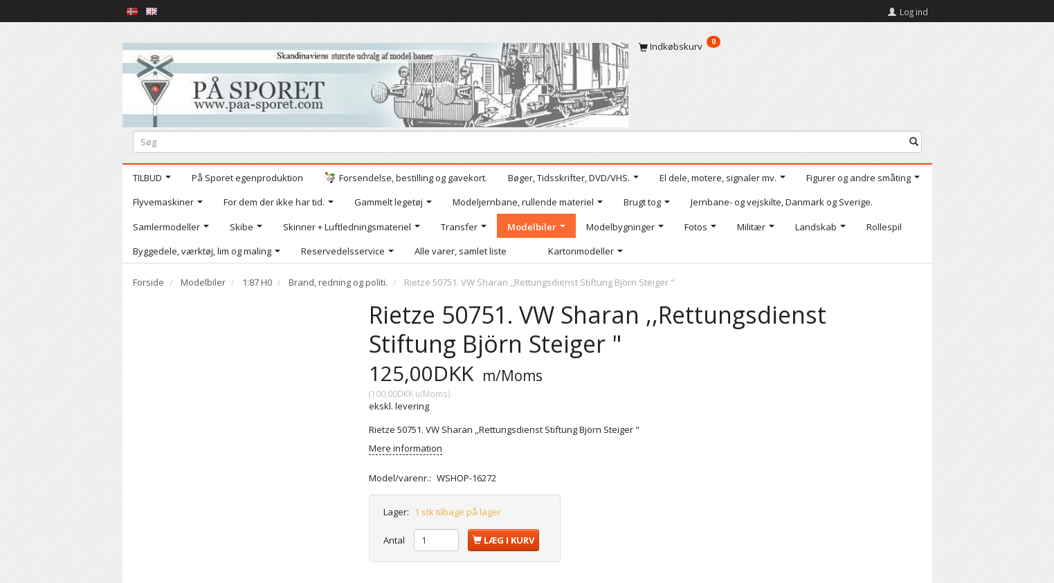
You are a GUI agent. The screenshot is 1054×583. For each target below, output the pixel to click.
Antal (395, 540)
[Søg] (913, 141)
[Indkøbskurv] (780, 46)
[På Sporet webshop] (375, 82)
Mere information (405, 448)
